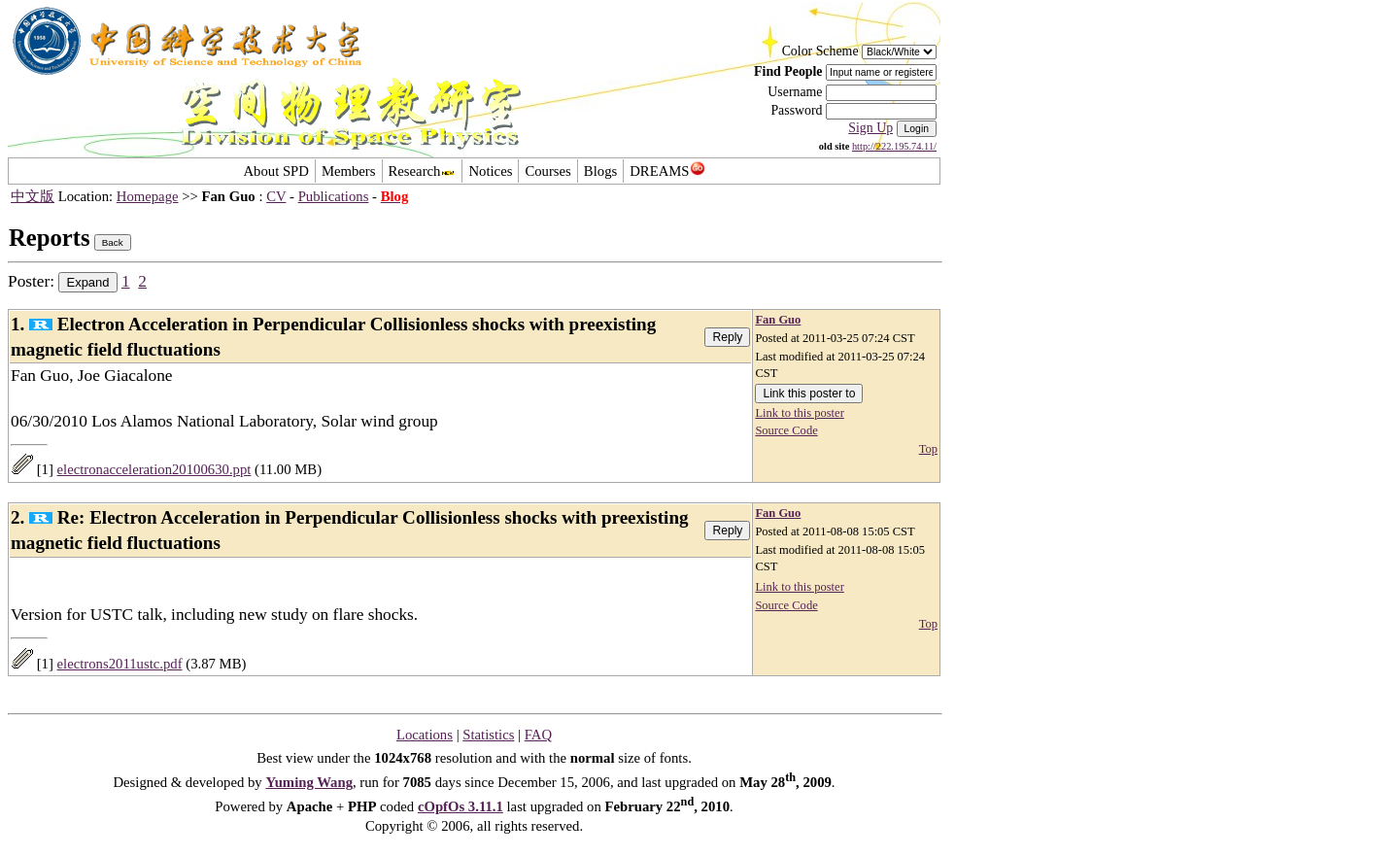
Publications (333, 196)
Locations (424, 734)
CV (276, 196)
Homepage (148, 196)
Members (349, 171)
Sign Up (870, 127)
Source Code (786, 430)
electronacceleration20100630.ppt (154, 469)
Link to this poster (799, 413)
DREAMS (667, 171)
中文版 (32, 196)
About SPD (275, 171)
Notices (490, 171)
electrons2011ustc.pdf (120, 663)
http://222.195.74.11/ (894, 146)
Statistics (488, 734)
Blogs (600, 171)
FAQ (538, 734)
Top (928, 449)
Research (423, 171)
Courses (547, 171)
